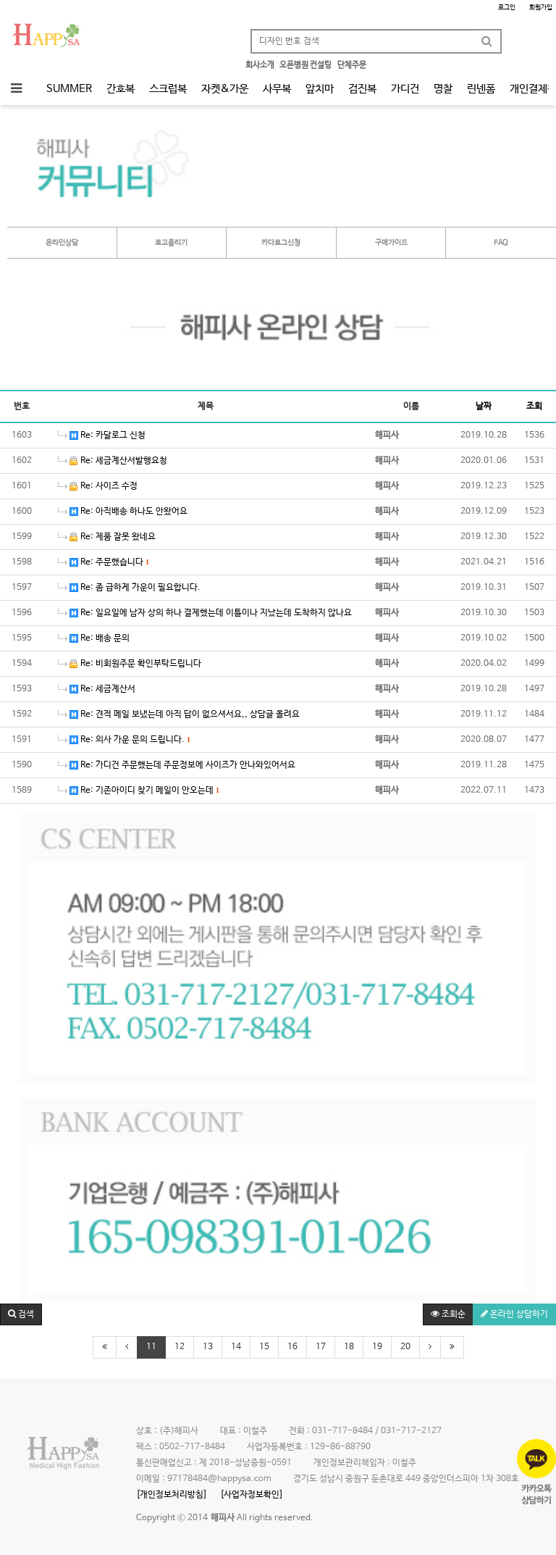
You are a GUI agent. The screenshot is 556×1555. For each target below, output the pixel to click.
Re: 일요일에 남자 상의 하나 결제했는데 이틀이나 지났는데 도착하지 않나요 (205, 613)
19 (377, 1347)
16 (292, 1347)
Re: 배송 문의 (94, 638)
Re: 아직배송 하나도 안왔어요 (123, 511)
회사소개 (259, 65)
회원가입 (539, 8)
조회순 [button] (448, 1314)
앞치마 (320, 89)
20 (405, 1347)
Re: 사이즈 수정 (98, 486)
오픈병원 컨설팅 (305, 65)
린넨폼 (481, 89)
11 (151, 1347)
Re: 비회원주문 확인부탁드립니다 (129, 664)
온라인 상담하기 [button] (514, 1314)
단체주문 (351, 65)
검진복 (362, 89)
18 (349, 1347)
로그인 (509, 8)
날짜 (484, 406)
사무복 (277, 89)
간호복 (120, 89)
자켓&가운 (224, 89)
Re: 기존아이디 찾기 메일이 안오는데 (138, 790)
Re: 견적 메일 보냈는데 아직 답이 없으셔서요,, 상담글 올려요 (179, 714)
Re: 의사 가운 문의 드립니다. (124, 740)
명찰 (443, 89)
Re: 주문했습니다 (103, 562)
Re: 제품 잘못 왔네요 (107, 537)
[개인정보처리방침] (171, 1495)
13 (208, 1347)
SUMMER (69, 89)
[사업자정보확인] (251, 1495)
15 (264, 1347)
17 (321, 1347)
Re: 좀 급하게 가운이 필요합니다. (129, 588)
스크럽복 (168, 89)
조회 (534, 406)
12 (179, 1347)
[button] (21, 1314)
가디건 (405, 89)
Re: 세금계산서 (96, 689)
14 (236, 1347)
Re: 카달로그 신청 (102, 435)
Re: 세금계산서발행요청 (112, 461)
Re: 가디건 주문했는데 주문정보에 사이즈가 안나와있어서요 (176, 765)
